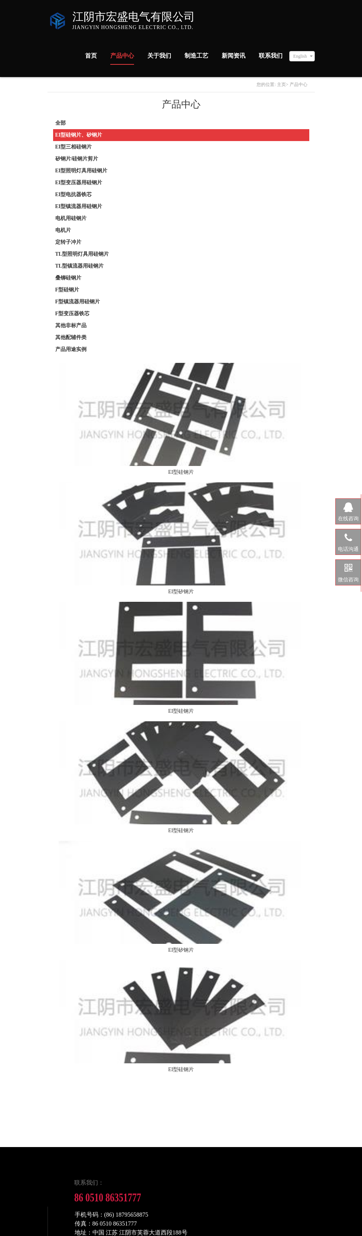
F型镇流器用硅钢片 (77, 301)
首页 (91, 55)
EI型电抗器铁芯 (73, 194)
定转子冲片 (68, 242)
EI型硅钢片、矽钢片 (78, 135)
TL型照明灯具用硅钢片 (82, 254)
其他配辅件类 (71, 337)
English (300, 56)
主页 (281, 84)
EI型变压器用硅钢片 (78, 182)
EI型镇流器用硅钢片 (78, 206)
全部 (60, 123)
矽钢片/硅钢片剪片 (76, 159)
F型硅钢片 (67, 290)
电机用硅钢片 (71, 218)
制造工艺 (196, 55)
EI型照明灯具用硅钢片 (81, 170)
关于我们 (159, 55)
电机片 (63, 230)
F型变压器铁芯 (72, 313)
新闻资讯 (233, 55)
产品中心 (122, 55)
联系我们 (271, 55)
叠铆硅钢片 (68, 278)
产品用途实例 (71, 349)
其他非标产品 (71, 325)
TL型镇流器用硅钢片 (79, 266)
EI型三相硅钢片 (73, 147)
